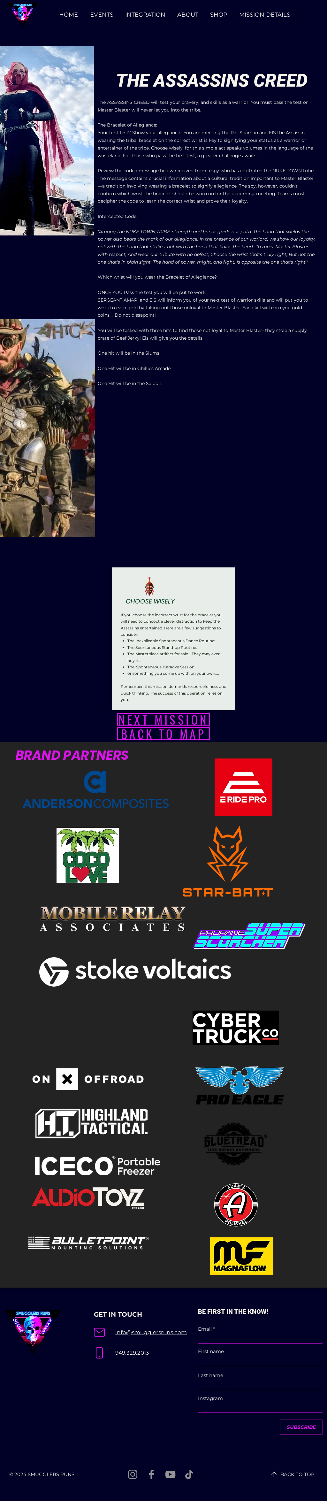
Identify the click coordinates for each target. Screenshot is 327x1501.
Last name (210, 1375)
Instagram (210, 1398)
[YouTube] (170, 1474)
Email (205, 1329)
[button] (264, 15)
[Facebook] (151, 1474)
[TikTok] (189, 1474)
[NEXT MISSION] (163, 719)
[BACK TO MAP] (163, 733)
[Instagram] (132, 1474)
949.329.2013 (132, 1353)
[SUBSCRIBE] (301, 1427)
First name (211, 1351)
